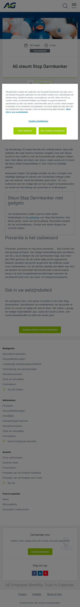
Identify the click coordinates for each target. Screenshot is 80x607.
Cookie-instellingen (38, 121)
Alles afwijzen (25, 131)
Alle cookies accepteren (53, 131)
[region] (40, 111)
